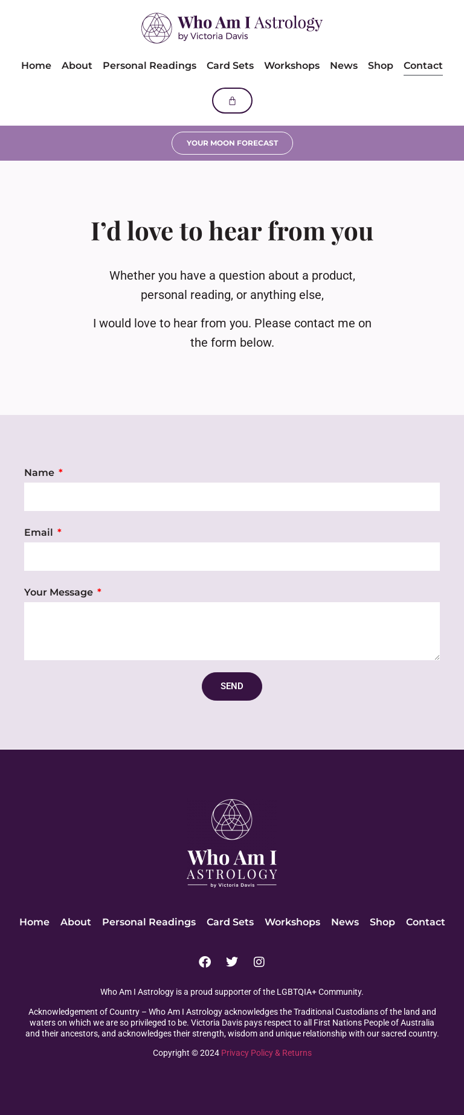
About (77, 65)
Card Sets (230, 65)
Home (36, 65)
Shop (380, 65)
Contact (423, 65)
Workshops (292, 65)
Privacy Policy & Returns (266, 1053)
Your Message (59, 592)
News (344, 65)
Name (40, 472)
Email (40, 532)
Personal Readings (149, 65)
